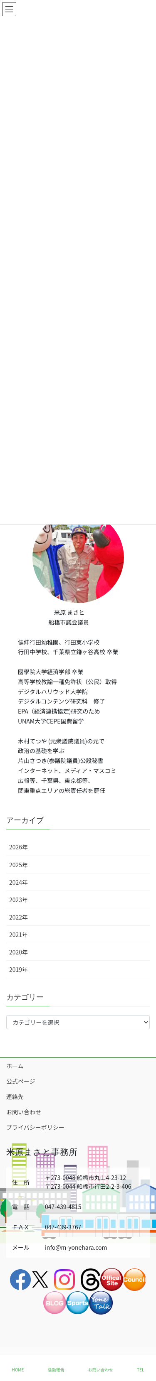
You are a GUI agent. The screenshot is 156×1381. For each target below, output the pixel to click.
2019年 (18, 969)
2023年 (18, 899)
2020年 (18, 952)
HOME (18, 1369)
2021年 (18, 934)
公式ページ (20, 1081)
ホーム (15, 1066)
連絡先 (15, 1096)
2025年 (18, 865)
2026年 (18, 847)
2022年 (18, 917)
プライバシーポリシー (35, 1127)
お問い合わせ (23, 1112)
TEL (140, 1369)
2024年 (18, 882)
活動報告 (56, 1369)
